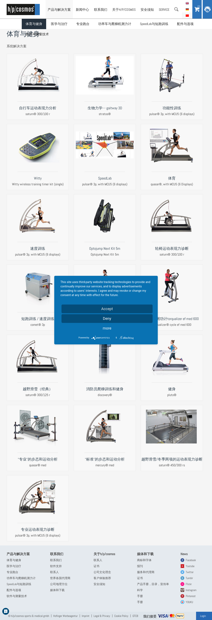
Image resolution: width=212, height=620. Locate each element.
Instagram (191, 590)
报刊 (140, 566)
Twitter (190, 572)
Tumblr (189, 578)
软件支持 (56, 566)
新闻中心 (82, 9)
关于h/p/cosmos (124, 9)
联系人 (54, 572)
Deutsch (187, 9)
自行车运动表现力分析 (37, 108)
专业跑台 (82, 24)
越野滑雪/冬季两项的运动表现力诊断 (171, 459)
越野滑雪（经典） (38, 389)
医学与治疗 (59, 24)
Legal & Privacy (102, 616)
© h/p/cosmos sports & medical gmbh (28, 616)
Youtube (190, 566)
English (187, 3)
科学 (140, 590)
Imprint (85, 616)
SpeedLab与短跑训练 (154, 24)
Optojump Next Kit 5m (104, 248)
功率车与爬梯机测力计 (114, 24)
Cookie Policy (121, 616)
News (184, 554)
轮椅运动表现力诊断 (172, 248)
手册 (140, 596)
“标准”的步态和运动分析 (105, 459)
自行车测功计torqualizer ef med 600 (172, 318)
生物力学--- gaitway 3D (105, 108)
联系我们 (100, 9)
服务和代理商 (145, 572)
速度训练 (37, 248)
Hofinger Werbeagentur (65, 616)
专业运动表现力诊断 (37, 529)
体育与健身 (34, 24)
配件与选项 (185, 24)
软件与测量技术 (37, 34)
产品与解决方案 (59, 9)
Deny (107, 318)
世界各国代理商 (60, 578)
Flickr (189, 584)
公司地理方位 (58, 584)
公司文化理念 (102, 572)
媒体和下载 (57, 590)
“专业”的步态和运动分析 (38, 459)
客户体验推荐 (102, 578)
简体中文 (187, 15)
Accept (107, 309)
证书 (96, 566)
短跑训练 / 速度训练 (37, 318)
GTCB (135, 616)
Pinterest (191, 596)
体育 (172, 178)
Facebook (191, 560)
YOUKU (189, 602)
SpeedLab (105, 178)
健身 (172, 389)
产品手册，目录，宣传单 (153, 584)
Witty (38, 178)
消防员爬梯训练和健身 (104, 389)
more (107, 328)
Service (164, 9)
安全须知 (147, 9)
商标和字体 (144, 560)
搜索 (176, 9)
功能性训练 (172, 108)
